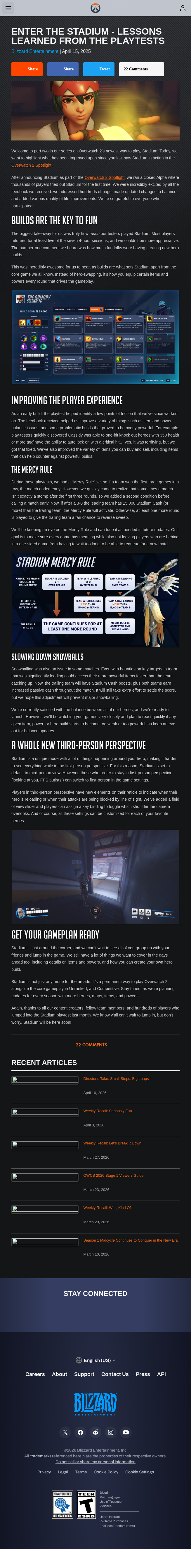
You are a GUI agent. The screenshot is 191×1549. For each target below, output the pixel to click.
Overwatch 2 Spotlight (31, 165)
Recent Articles (44, 1063)
